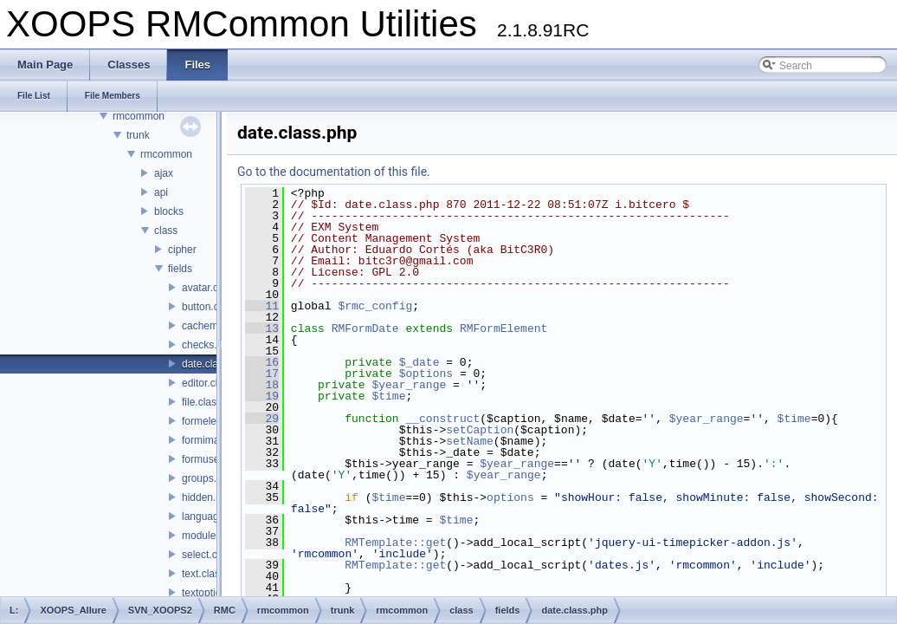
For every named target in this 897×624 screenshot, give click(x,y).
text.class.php (213, 574)
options (510, 497)
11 (262, 306)
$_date (419, 362)
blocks (169, 211)
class (165, 230)
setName (470, 441)
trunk (138, 135)
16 (262, 362)
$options (426, 373)
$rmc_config (375, 306)
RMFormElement (503, 328)
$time (388, 396)
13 (262, 328)
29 (262, 418)
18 (262, 385)
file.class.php (212, 402)
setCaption (479, 430)
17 (262, 373)
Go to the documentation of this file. (333, 172)
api (161, 192)
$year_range (408, 385)
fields (180, 269)
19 (262, 396)
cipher (182, 250)
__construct (442, 418)
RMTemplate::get (395, 542)
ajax (163, 173)
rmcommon (139, 116)
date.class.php (215, 364)
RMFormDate (365, 328)
